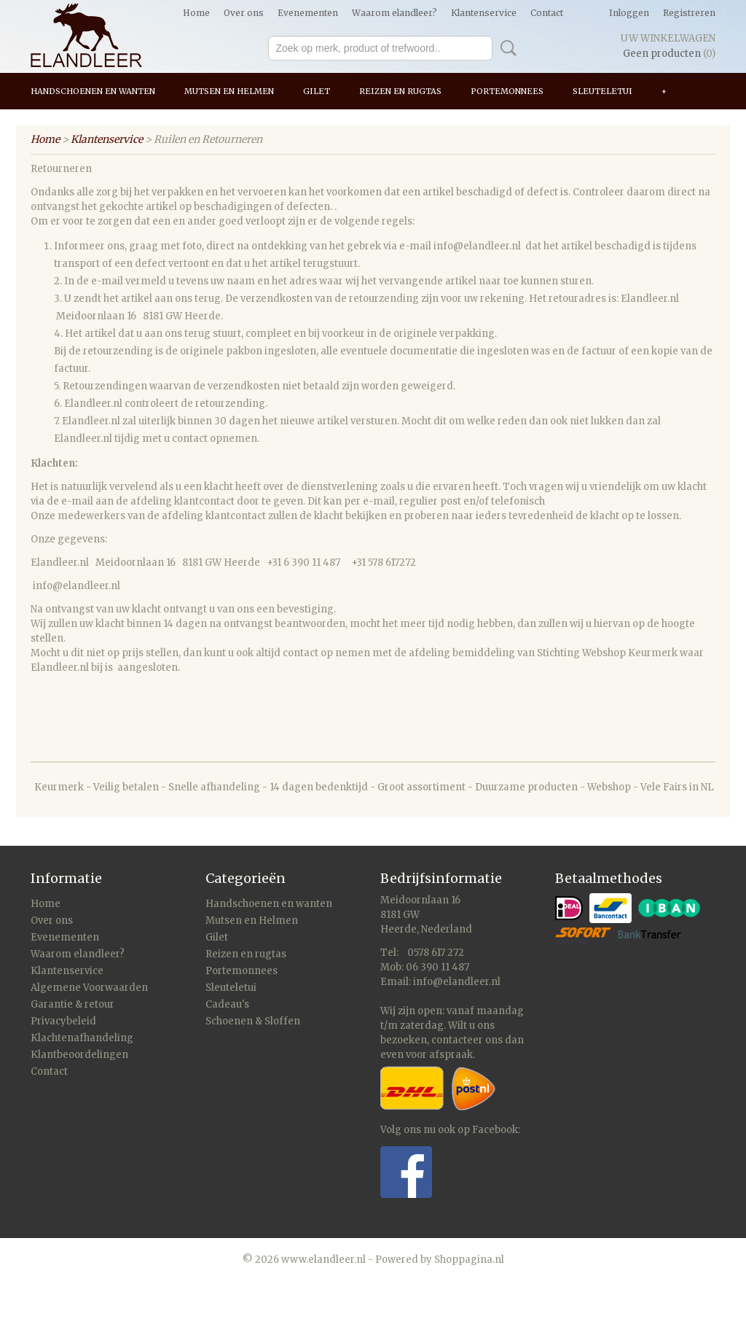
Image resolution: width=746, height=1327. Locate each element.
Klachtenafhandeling (82, 1038)
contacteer (457, 1040)
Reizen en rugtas (400, 91)
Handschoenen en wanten (93, 91)
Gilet (316, 91)
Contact (546, 12)
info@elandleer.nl (456, 982)
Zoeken (506, 48)
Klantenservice (484, 12)
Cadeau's (227, 1004)
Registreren (689, 12)
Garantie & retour (72, 1004)
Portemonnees (507, 91)
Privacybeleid (63, 1021)
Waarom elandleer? (394, 12)
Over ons (244, 12)
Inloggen (629, 12)
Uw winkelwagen (668, 38)
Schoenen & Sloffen (252, 1021)
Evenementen (308, 12)
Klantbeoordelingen (79, 1054)
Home (196, 12)
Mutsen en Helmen (229, 91)
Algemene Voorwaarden (89, 987)
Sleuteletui (602, 91)
